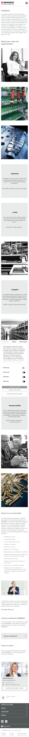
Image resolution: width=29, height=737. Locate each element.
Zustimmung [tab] (5, 341)
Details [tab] (14, 341)
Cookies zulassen (14, 387)
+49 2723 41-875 (9, 682)
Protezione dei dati (11, 734)
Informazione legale (3, 734)
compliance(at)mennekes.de (12, 684)
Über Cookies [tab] (23, 341)
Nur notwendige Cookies (14, 393)
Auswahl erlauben (14, 390)
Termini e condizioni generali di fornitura (22, 734)
